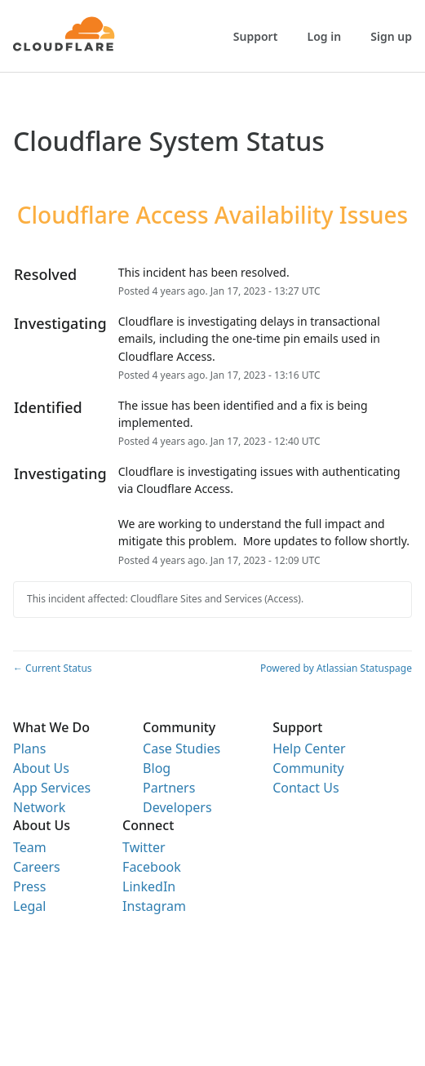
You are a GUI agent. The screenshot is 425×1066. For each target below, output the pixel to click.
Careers (36, 867)
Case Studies (181, 748)
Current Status (52, 668)
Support (255, 36)
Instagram (154, 906)
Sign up (391, 36)
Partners (169, 788)
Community (308, 768)
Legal (29, 906)
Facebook (151, 867)
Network (39, 807)
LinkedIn (148, 886)
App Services (52, 788)
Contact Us (305, 788)
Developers (177, 807)
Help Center (308, 748)
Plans (29, 748)
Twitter (143, 847)
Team (29, 847)
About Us (41, 768)
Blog (156, 768)
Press (29, 886)
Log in (325, 36)
